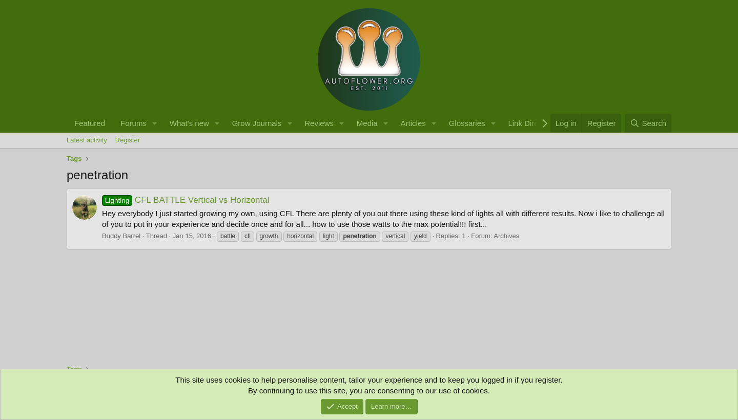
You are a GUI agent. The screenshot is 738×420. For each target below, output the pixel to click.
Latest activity (87, 140)
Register (127, 140)
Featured (89, 123)
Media (367, 123)
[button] (155, 123)
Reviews (319, 123)
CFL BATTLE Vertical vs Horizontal (186, 200)
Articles (413, 123)
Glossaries (467, 123)
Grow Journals (257, 123)
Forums (133, 123)
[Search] (648, 123)
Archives (506, 236)
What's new (189, 123)
